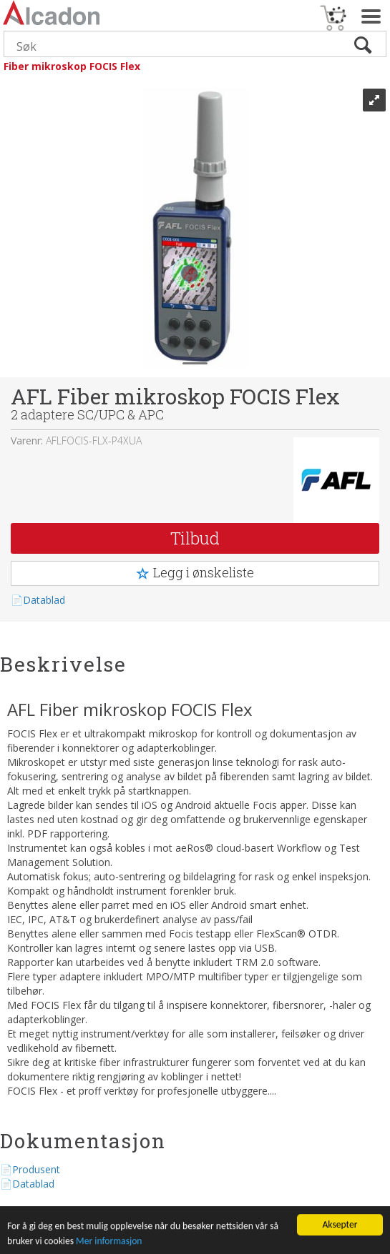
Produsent (36, 1169)
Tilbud (195, 538)
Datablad (44, 600)
